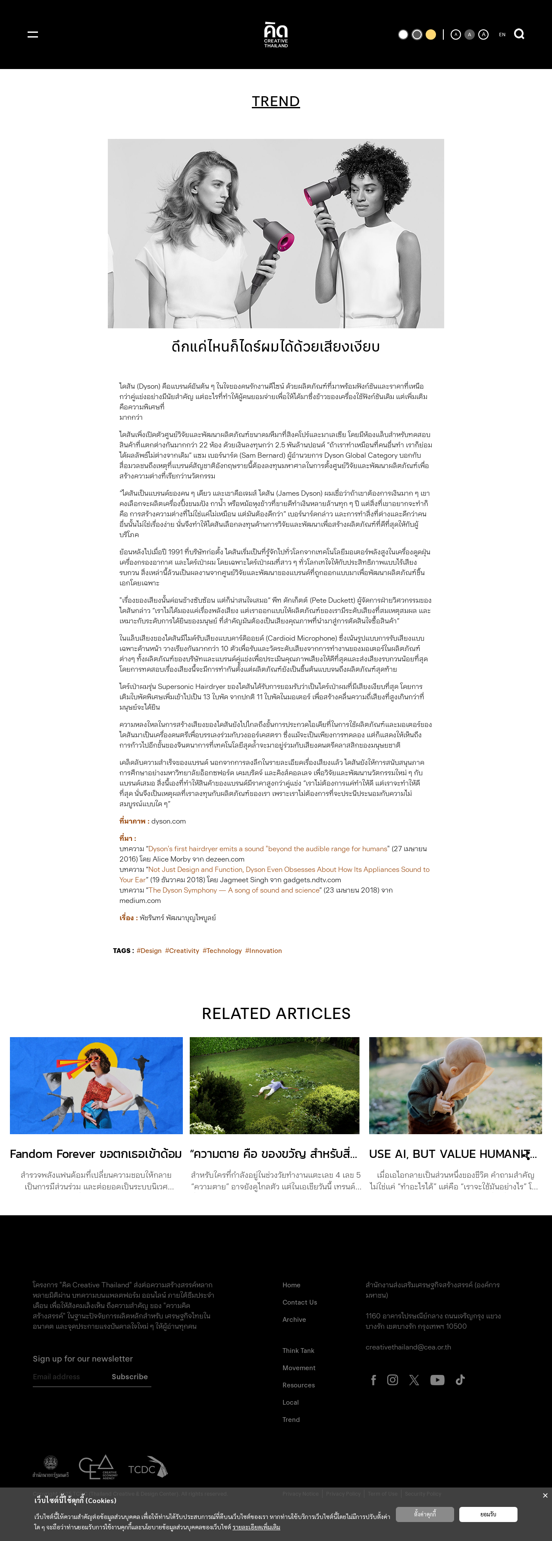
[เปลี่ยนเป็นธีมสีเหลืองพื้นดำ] (431, 34)
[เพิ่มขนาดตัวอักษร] (483, 34)
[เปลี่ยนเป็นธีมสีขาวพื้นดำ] (403, 34)
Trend (291, 1419)
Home (291, 1285)
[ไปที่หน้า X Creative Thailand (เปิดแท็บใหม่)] (414, 1379)
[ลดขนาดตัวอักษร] (456, 34)
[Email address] (68, 1377)
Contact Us (299, 1302)
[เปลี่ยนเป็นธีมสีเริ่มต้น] (417, 34)
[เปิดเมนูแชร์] (526, 1155)
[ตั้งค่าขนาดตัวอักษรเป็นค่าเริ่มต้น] (469, 34)
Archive (294, 1319)
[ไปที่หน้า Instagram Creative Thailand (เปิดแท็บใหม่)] (393, 1379)
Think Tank (298, 1350)
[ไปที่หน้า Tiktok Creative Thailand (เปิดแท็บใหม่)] (460, 1379)
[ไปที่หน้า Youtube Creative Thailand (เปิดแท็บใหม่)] (437, 1379)
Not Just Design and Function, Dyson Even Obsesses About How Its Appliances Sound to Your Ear (274, 874)
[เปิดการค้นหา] (519, 34)
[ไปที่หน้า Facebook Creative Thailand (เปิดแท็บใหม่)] (374, 1379)
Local (290, 1402)
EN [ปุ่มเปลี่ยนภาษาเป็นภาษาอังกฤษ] (502, 34)
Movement (299, 1368)
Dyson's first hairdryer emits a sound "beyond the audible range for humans (267, 848)
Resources (298, 1385)
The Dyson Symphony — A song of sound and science (233, 890)
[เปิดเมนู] (33, 34)
